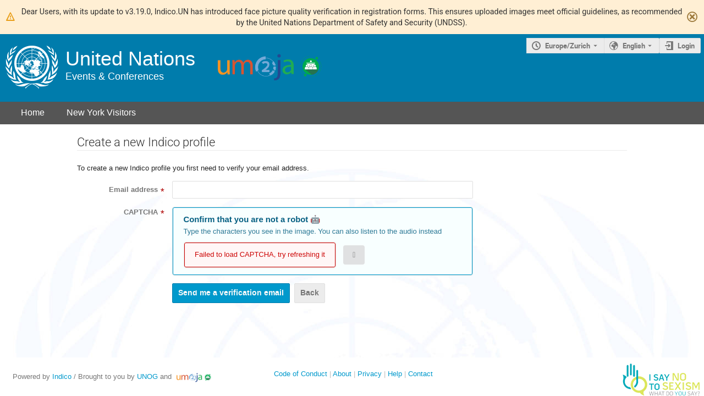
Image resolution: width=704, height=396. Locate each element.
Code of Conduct (300, 373)
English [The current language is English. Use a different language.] (634, 46)
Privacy (370, 373)
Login (686, 46)
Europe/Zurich (567, 46)
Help (395, 373)
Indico (62, 376)
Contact (420, 373)
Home (33, 112)
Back (309, 293)
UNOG (147, 376)
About (342, 373)
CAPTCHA (141, 212)
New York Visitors (101, 112)
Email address (133, 190)
